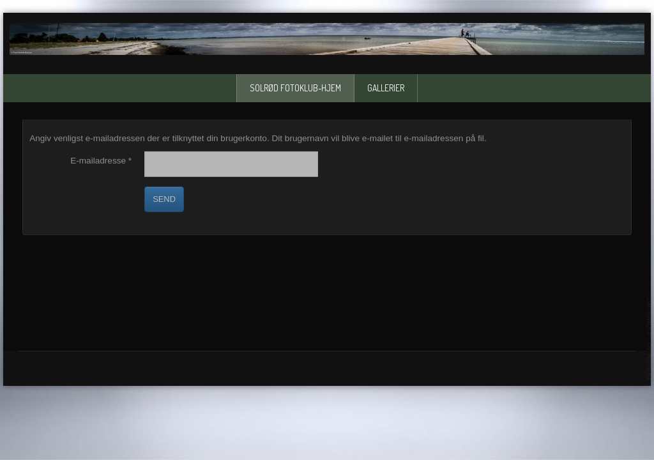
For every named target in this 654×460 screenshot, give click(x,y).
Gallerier (385, 87)
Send (164, 199)
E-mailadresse (101, 160)
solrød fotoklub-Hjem (295, 87)
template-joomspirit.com (649, 337)
